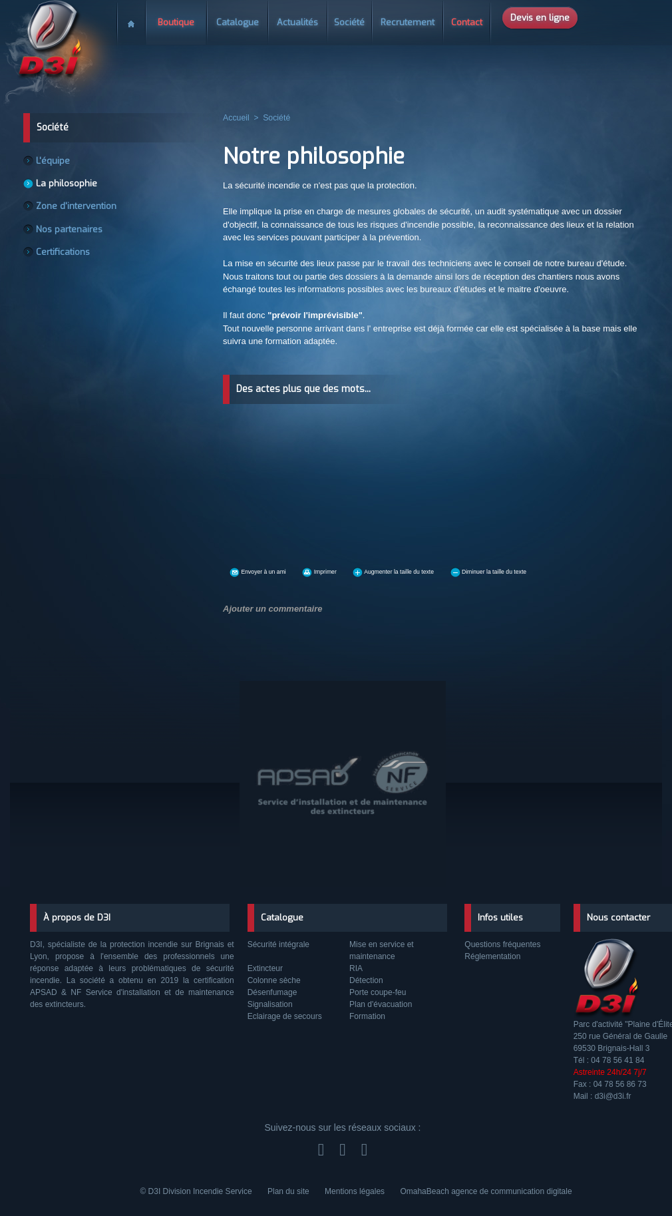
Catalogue (237, 22)
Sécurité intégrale (278, 944)
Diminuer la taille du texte (576, 571)
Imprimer (348, 571)
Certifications (65, 257)
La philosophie (68, 185)
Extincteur (265, 968)
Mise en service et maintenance (381, 950)
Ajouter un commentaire (269, 607)
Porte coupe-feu (377, 992)
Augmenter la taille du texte (447, 571)
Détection (366, 980)
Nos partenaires (70, 233)
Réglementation (492, 956)
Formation (367, 1016)
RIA (356, 968)
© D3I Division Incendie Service (197, 1191)
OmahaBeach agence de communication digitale (486, 1191)
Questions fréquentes (502, 944)
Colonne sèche (274, 980)
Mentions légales (356, 1191)
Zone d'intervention (76, 209)
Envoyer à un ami (269, 571)
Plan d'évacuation (380, 1004)
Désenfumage (272, 992)
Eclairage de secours (285, 1016)
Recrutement (407, 22)
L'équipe (55, 161)
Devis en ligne (540, 17)
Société (349, 22)
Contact (466, 22)
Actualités (297, 22)
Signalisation (270, 1004)
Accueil (131, 19)
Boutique (176, 22)
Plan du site (289, 1191)
